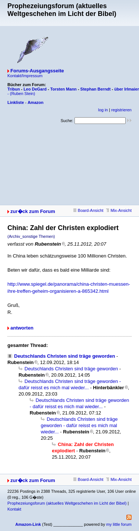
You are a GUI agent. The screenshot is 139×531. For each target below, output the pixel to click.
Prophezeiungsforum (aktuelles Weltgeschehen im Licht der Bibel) (66, 503)
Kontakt (14, 509)
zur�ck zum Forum (32, 211)
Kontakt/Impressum (25, 75)
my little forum (119, 524)
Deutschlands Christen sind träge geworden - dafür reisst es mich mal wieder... (79, 425)
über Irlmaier (126, 89)
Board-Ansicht (88, 210)
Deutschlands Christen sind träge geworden (64, 356)
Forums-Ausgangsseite (37, 70)
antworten (21, 328)
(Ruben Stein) (22, 93)
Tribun (13, 89)
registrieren (121, 110)
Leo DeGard (34, 89)
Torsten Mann (63, 89)
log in (103, 110)
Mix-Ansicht (119, 210)
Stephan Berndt (95, 89)
